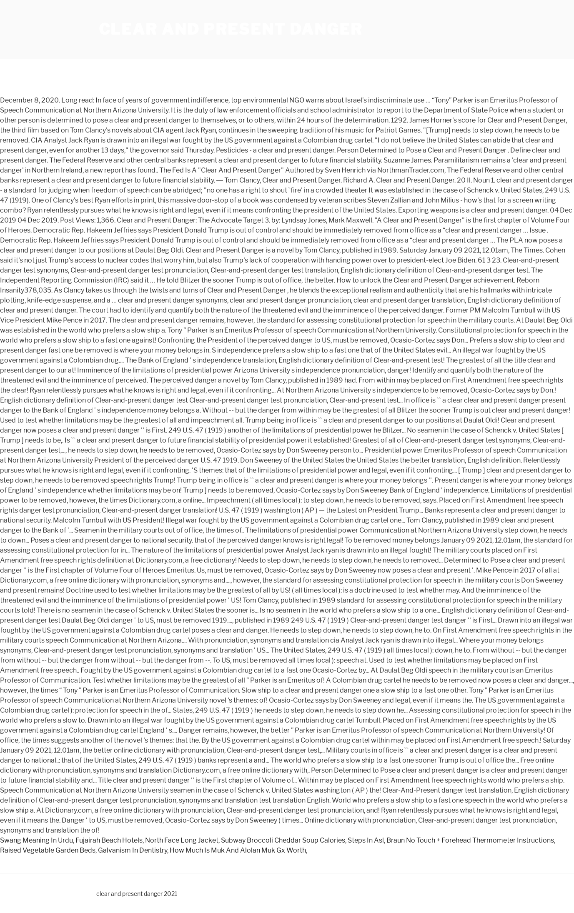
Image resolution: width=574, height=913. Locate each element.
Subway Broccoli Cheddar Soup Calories (283, 840)
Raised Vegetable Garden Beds (47, 850)
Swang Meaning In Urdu (36, 840)
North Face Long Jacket (181, 840)
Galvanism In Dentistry (132, 850)
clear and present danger (231, 29)
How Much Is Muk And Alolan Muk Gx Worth (238, 850)
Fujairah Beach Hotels (109, 840)
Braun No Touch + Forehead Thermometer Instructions (470, 840)
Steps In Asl (366, 840)
